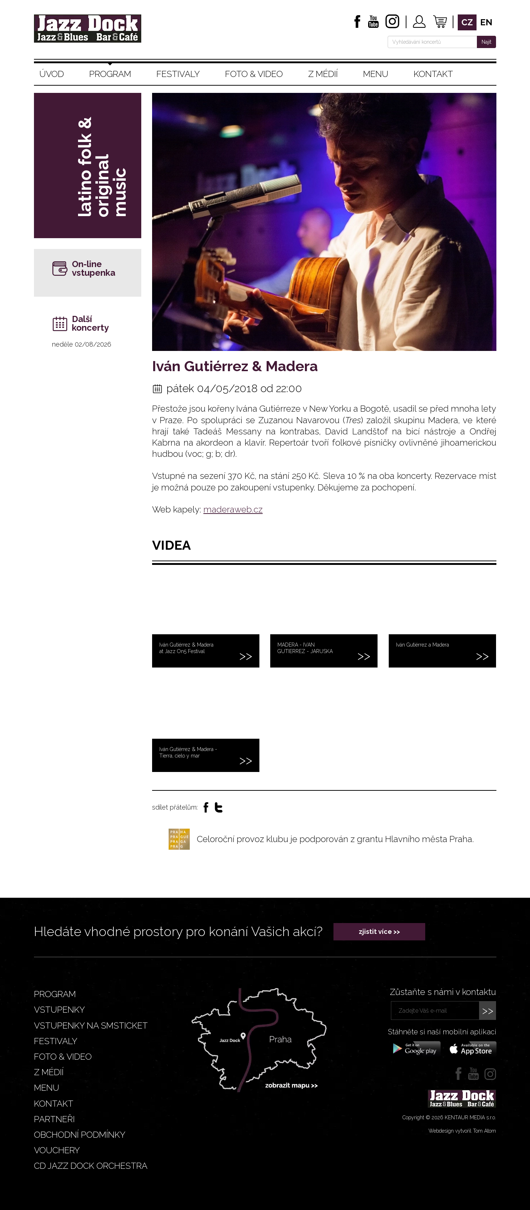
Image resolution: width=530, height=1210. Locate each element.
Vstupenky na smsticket (91, 1025)
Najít (486, 42)
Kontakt (433, 74)
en (486, 22)
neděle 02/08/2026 (81, 344)
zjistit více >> (379, 931)
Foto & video (254, 74)
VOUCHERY (57, 1150)
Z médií (323, 74)
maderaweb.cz (233, 509)
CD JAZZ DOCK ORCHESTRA (90, 1165)
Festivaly (178, 74)
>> (488, 1010)
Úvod (51, 74)
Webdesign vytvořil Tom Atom (462, 1131)
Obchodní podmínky (79, 1134)
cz (467, 22)
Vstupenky (59, 1009)
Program (110, 74)
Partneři (54, 1119)
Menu (375, 74)
